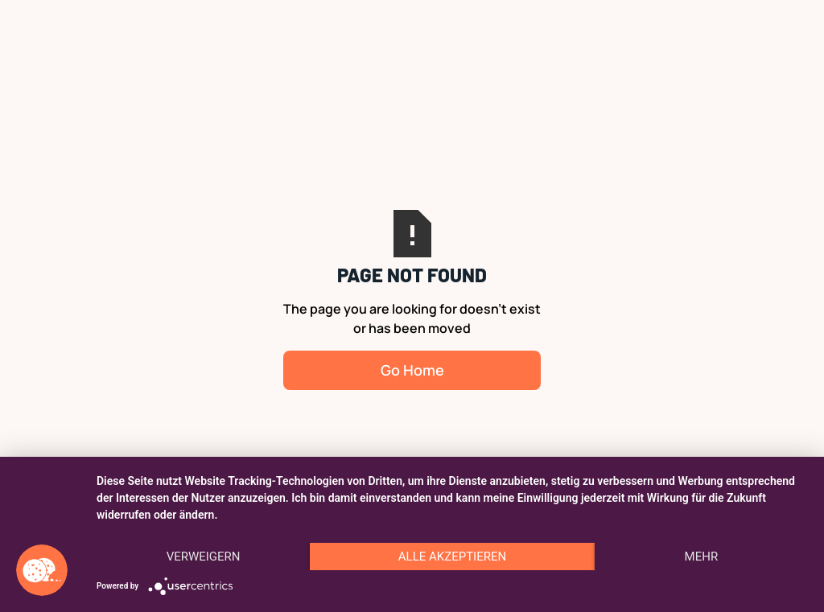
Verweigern (204, 556)
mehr (702, 556)
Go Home (412, 370)
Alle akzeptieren (452, 556)
